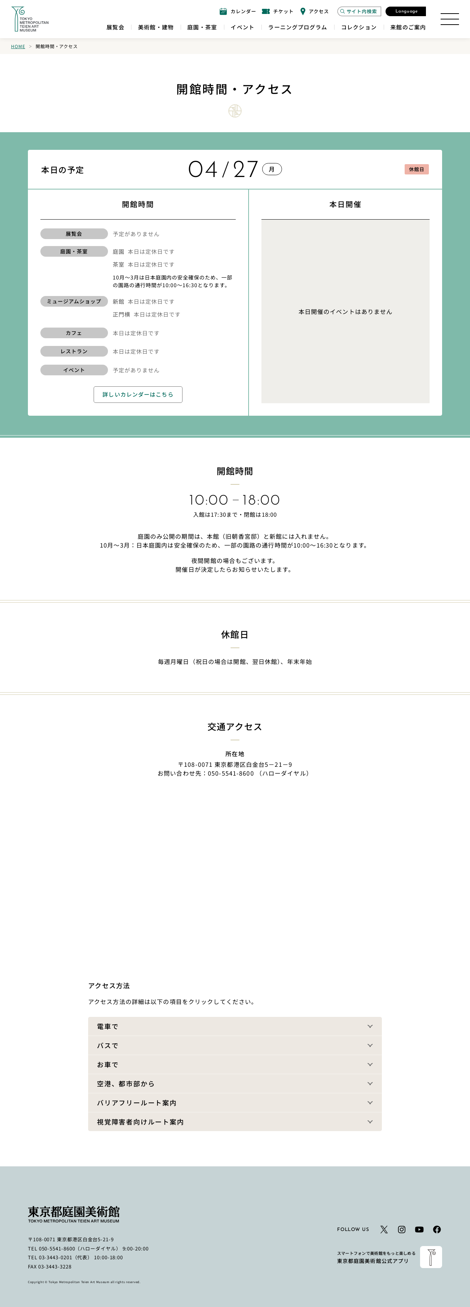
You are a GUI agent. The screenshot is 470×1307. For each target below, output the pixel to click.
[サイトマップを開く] (450, 19)
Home (18, 46)
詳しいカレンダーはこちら (137, 394)
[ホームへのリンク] (29, 19)
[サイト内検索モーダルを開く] (359, 11)
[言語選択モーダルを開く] (406, 11)
